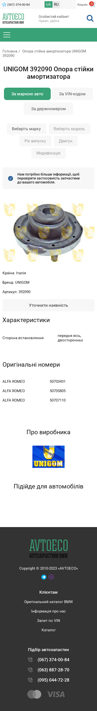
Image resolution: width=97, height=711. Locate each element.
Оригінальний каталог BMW (48, 602)
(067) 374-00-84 (18, 4)
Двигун (65, 141)
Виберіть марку (26, 129)
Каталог (49, 630)
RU (56, 4)
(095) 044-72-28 (53, 680)
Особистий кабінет (54, 17)
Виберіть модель (69, 129)
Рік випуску (35, 141)
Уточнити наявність (48, 305)
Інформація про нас (48, 611)
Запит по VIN (48, 620)
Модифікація (48, 153)
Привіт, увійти (49, 21)
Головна (9, 51)
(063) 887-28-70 (53, 669)
